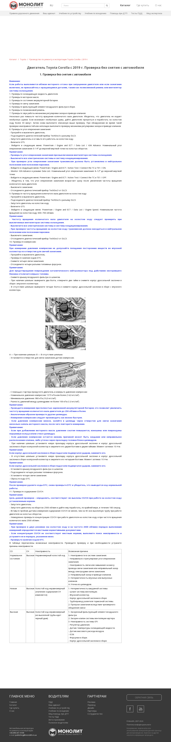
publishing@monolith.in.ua (26, 735)
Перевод (91, 705)
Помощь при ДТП (118, 13)
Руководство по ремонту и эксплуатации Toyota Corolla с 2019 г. (58, 59)
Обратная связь (144, 697)
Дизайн (91, 708)
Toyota (23, 59)
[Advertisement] (85, 38)
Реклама (91, 702)
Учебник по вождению (95, 13)
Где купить (143, 5)
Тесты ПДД (136, 13)
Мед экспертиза (154, 13)
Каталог (13, 59)
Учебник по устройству (70, 13)
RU (51, 5)
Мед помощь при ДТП (58, 714)
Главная (13, 702)
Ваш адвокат (49, 13)
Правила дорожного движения (24, 13)
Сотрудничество (95, 714)
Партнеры (92, 711)
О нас (158, 5)
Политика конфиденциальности (139, 725)
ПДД (50, 702)
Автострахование (56, 719)
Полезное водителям (58, 722)
